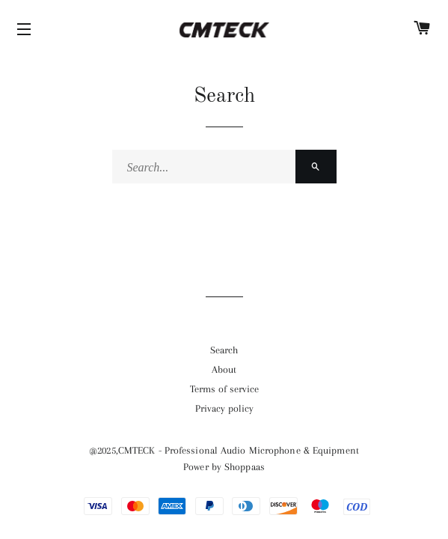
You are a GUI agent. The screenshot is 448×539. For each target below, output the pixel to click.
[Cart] (422, 30)
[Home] (224, 29)
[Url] (224, 350)
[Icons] (26, 30)
